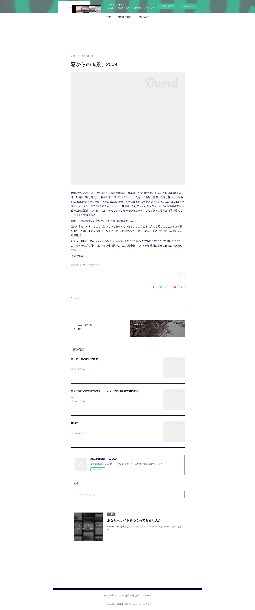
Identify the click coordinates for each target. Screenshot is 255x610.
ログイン (188, 6)
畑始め (74, 423)
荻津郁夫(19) (93, 265)
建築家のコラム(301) (79, 265)
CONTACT (143, 17)
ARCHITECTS (124, 17)
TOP (108, 17)
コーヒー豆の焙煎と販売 (84, 359)
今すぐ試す (167, 6)
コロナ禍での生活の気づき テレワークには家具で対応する (104, 391)
